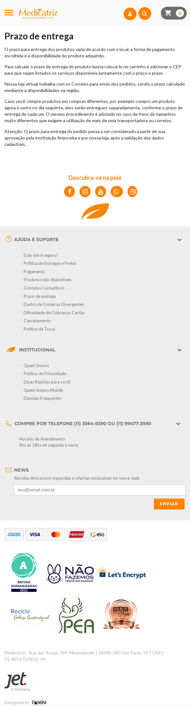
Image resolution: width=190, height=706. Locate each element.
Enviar (169, 503)
